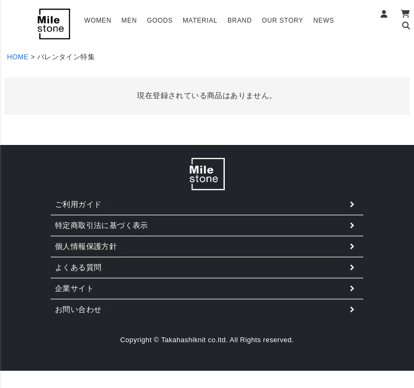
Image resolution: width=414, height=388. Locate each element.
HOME (18, 57)
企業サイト (74, 288)
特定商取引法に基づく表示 (101, 225)
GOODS (159, 20)
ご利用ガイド (78, 204)
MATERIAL (200, 20)
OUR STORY (282, 20)
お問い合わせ (78, 309)
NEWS (323, 20)
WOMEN (98, 20)
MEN (129, 20)
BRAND (239, 20)
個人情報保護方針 (86, 246)
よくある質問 (78, 267)
